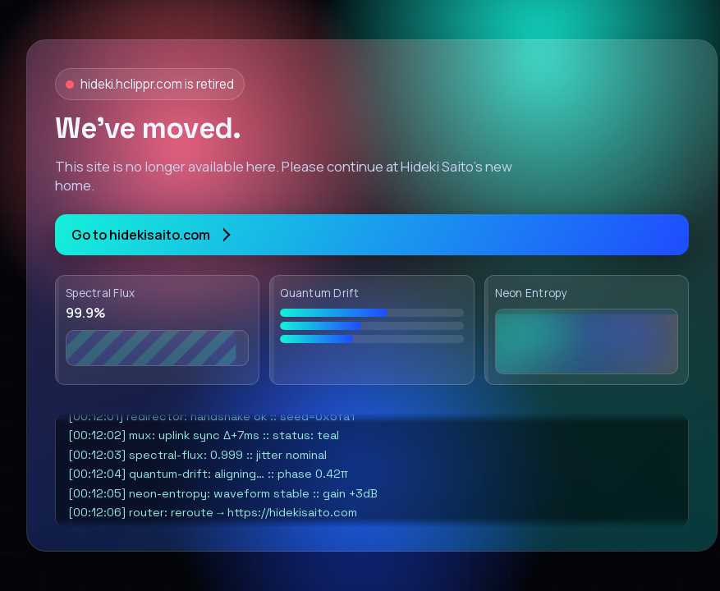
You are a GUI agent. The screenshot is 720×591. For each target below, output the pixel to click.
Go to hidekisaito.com (150, 235)
